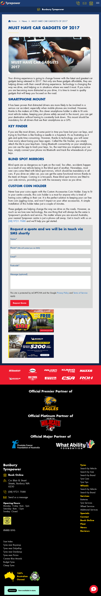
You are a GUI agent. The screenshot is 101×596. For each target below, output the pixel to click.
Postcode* (14, 265)
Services (84, 468)
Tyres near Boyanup (12, 517)
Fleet (83, 496)
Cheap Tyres (8, 537)
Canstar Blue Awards (12, 531)
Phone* (25, 247)
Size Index (8, 513)
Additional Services (89, 482)
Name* (13, 239)
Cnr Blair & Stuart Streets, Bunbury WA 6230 (19, 455)
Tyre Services (86, 475)
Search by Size (87, 444)
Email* (13, 256)
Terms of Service (80, 293)
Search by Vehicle (88, 440)
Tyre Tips (84, 454)
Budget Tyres (9, 534)
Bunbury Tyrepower (50, 9)
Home (12, 21)
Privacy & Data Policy (19, 591)
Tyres (83, 437)
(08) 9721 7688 (17, 221)
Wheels (84, 457)
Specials (84, 485)
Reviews (85, 503)
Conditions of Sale (35, 591)
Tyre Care (84, 451)
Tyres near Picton (10, 527)
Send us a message (18, 469)
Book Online (87, 492)
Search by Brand (87, 447)
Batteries (84, 471)
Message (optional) (18, 274)
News (83, 499)
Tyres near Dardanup (12, 524)
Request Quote (19, 303)
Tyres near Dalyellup (12, 520)
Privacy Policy (63, 293)
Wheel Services (87, 478)
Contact (84, 489)
